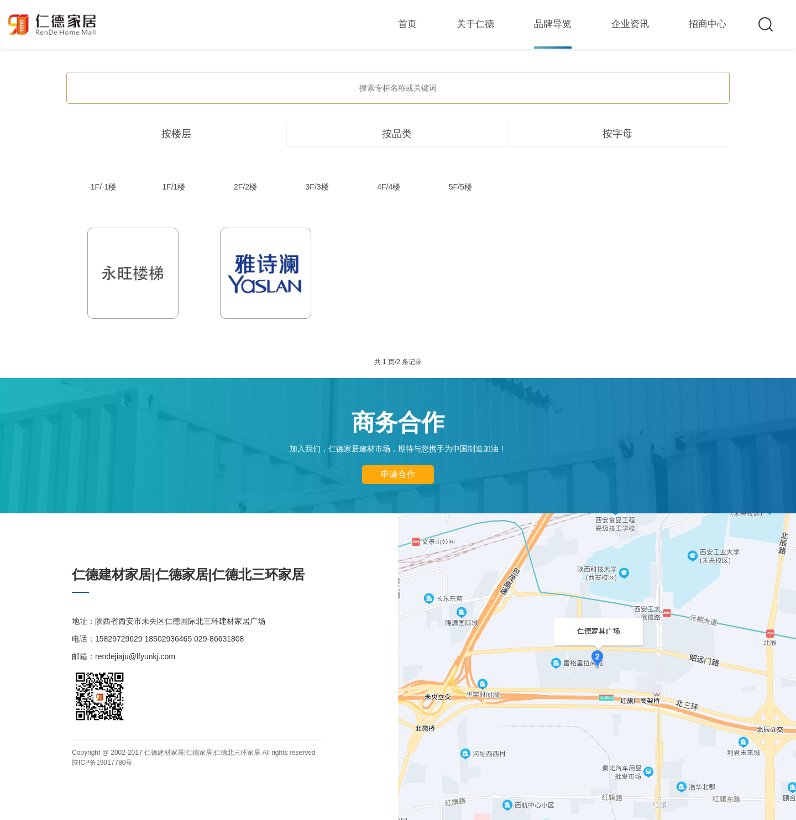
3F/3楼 (317, 186)
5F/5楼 (460, 186)
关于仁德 (475, 24)
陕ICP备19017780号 (102, 762)
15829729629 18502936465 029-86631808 (169, 638)
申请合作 (398, 474)
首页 (407, 24)
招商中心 (707, 24)
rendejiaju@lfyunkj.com (135, 656)
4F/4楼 (388, 186)
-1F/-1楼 (102, 186)
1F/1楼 (173, 186)
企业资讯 (630, 24)
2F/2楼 (245, 186)
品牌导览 (553, 24)
